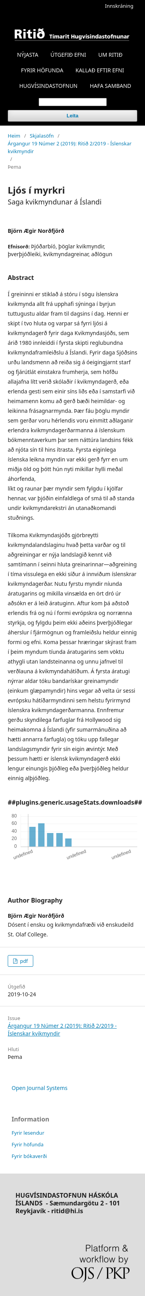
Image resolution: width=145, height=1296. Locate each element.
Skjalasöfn (42, 135)
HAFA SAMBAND (110, 85)
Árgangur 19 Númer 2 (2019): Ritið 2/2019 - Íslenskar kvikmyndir (69, 147)
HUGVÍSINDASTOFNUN (48, 85)
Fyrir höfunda (28, 1144)
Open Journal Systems (40, 1088)
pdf (23, 960)
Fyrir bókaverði (29, 1156)
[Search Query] (73, 102)
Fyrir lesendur (28, 1132)
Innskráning (119, 5)
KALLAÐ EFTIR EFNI (99, 70)
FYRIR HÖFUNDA (42, 70)
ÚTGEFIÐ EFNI (68, 54)
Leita (72, 116)
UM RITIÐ (110, 54)
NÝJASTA (27, 54)
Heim (14, 135)
